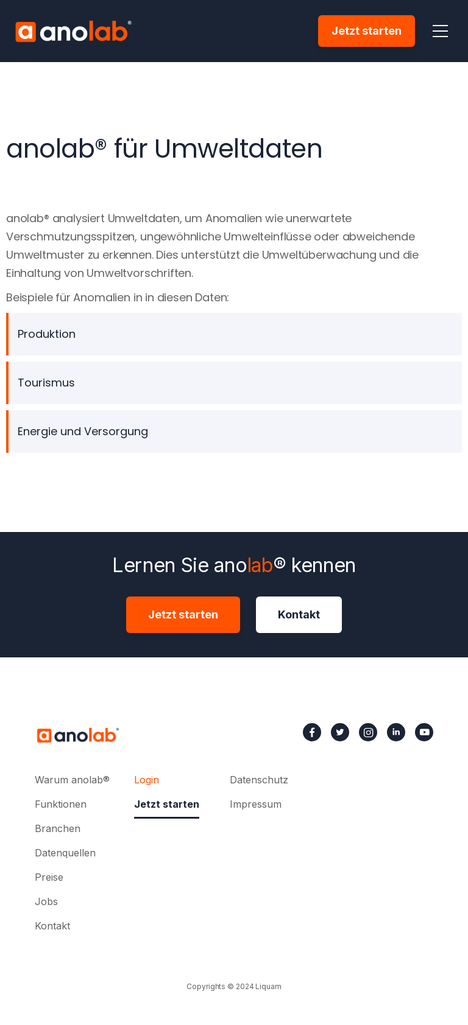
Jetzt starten (367, 30)
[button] (440, 31)
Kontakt (299, 614)
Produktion (47, 333)
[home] (73, 31)
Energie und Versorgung (83, 431)
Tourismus (46, 382)
